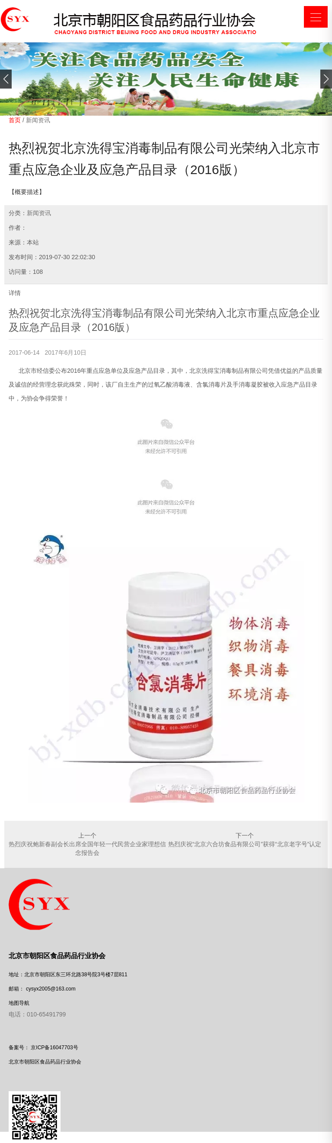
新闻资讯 (38, 120)
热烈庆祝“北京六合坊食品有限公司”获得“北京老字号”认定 (245, 844)
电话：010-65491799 (37, 1014)
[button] (6, 79)
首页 (15, 120)
